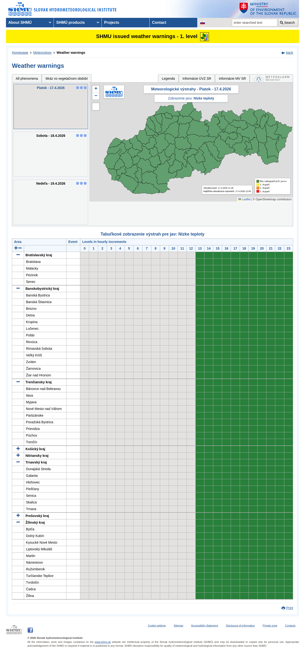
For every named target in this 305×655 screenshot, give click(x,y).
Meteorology (42, 52)
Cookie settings (157, 625)
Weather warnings (71, 52)
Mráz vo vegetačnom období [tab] (67, 78)
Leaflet (244, 199)
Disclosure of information (240, 625)
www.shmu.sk (103, 641)
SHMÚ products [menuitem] (70, 22)
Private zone (270, 625)
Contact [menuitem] (159, 22)
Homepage (20, 52)
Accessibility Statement (204, 625)
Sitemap (178, 625)
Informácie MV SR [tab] (232, 78)
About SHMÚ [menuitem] (20, 22)
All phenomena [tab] (27, 78)
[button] (95, 89)
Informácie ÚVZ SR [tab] (197, 78)
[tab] (271, 78)
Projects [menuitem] (111, 22)
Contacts (290, 625)
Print (289, 608)
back (289, 52)
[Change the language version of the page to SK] (202, 22)
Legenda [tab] (168, 78)
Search (289, 23)
